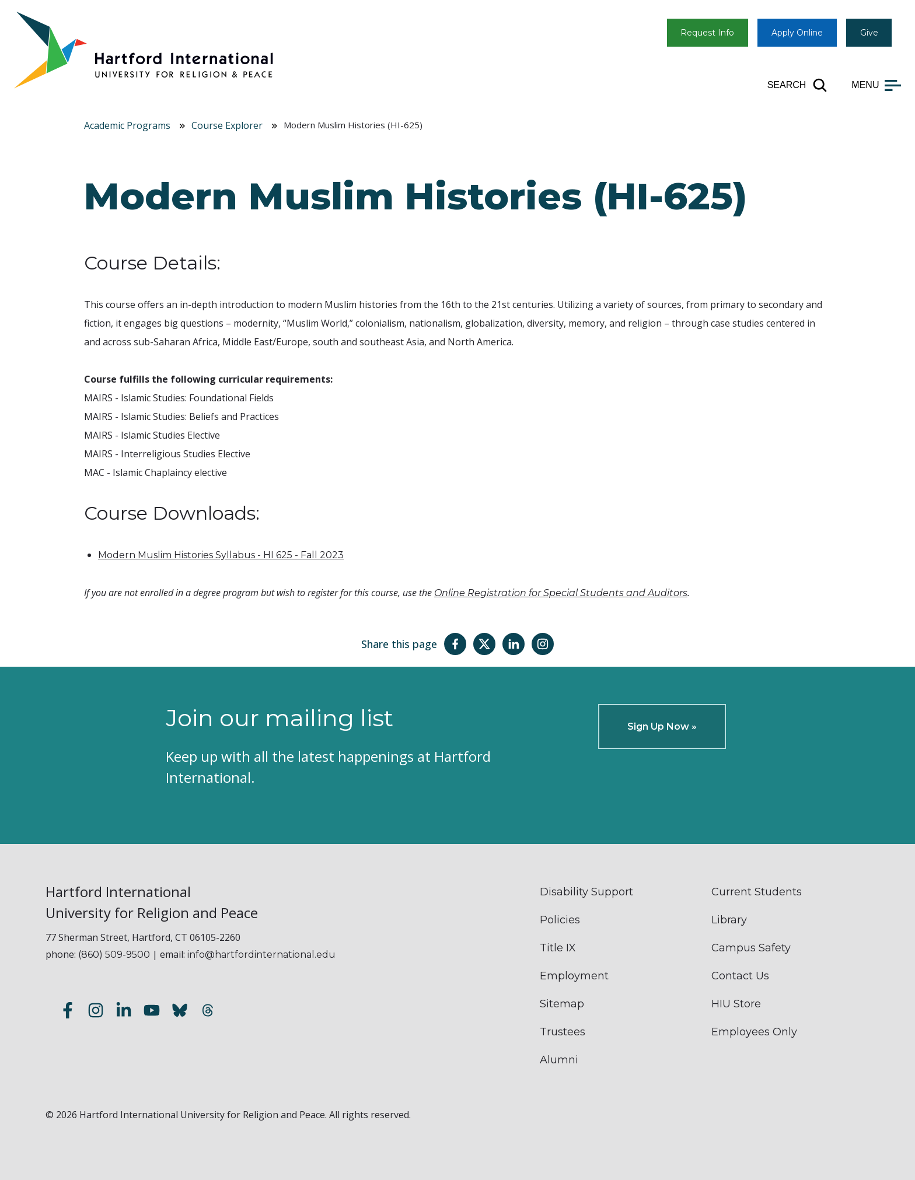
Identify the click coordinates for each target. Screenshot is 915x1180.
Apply (797, 32)
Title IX (558, 947)
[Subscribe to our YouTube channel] (152, 1011)
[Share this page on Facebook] (455, 644)
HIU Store (736, 1003)
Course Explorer (227, 125)
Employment (574, 975)
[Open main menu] (876, 85)
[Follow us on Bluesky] (180, 1011)
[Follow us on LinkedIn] (124, 1011)
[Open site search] (798, 85)
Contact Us (740, 975)
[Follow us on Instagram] (96, 1011)
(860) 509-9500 (114, 954)
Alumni (559, 1059)
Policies (560, 919)
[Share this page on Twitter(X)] (484, 644)
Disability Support (586, 891)
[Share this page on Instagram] (543, 644)
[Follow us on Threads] (208, 1011)
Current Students (756, 891)
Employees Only (754, 1031)
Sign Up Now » (662, 726)
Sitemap (562, 1003)
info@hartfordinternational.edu (261, 954)
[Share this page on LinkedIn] (513, 644)
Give (869, 32)
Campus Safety (751, 947)
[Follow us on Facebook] (68, 1011)
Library (729, 919)
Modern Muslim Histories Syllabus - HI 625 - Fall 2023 (221, 555)
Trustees (562, 1031)
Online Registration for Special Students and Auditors (560, 592)
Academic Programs (127, 125)
